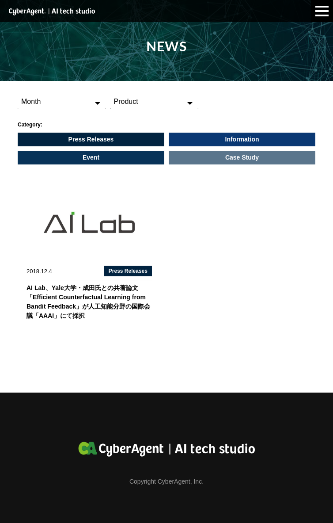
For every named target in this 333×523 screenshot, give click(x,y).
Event (91, 157)
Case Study (242, 157)
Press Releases (91, 139)
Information (242, 139)
